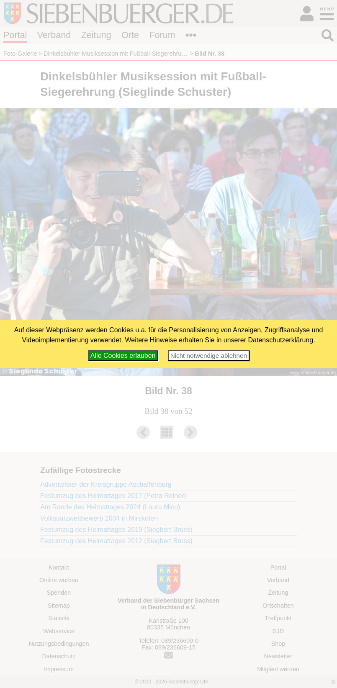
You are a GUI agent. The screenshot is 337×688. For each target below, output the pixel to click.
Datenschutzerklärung (281, 340)
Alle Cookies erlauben (123, 355)
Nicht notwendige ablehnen (208, 355)
